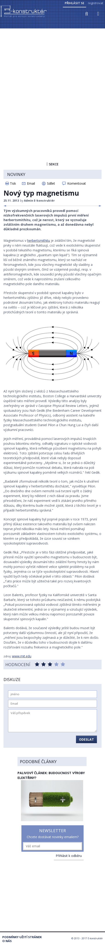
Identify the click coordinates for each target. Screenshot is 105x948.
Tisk (13, 183)
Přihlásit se (74, 3)
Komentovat (76, 183)
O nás (7, 941)
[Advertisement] (52, 83)
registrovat (95, 3)
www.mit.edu (21, 656)
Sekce (52, 164)
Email (31, 183)
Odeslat (86, 739)
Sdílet (51, 183)
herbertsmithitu (38, 240)
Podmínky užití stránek (22, 937)
